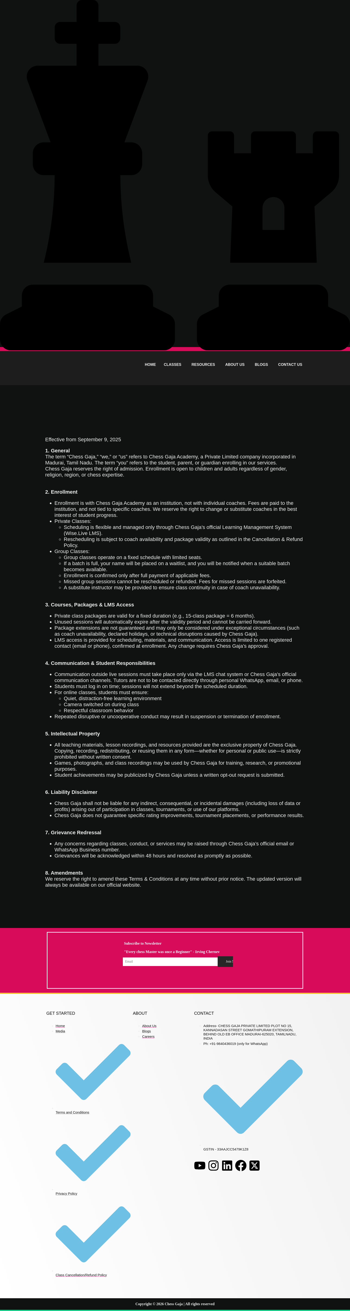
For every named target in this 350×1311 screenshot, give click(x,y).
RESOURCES (203, 365)
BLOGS (261, 365)
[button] (174, 364)
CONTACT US (290, 365)
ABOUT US (235, 365)
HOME (150, 365)
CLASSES (172, 365)
